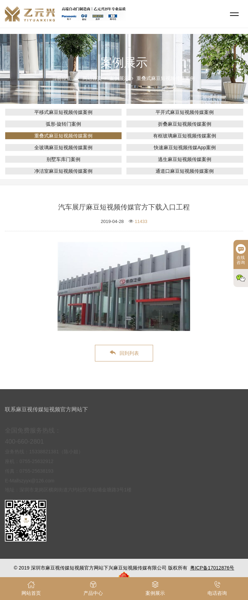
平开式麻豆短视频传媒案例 (185, 112)
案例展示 (119, 78)
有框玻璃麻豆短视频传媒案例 (184, 135)
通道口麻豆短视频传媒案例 (185, 171)
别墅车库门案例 (63, 159)
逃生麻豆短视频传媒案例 (184, 159)
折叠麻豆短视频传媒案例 (184, 124)
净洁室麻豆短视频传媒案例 (63, 171)
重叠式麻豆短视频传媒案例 (165, 78)
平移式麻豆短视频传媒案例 (63, 112)
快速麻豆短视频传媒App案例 (185, 147)
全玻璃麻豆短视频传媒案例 (63, 147)
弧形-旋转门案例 (63, 124)
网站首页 (92, 78)
